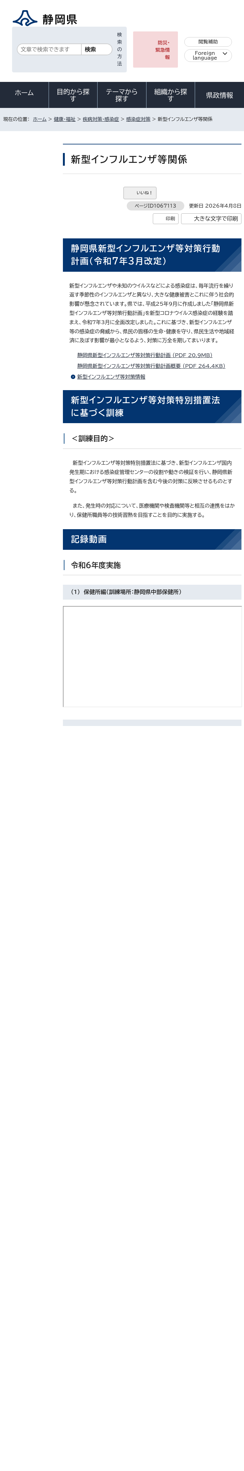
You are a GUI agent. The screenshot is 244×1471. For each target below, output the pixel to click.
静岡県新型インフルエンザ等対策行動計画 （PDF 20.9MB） (147, 355)
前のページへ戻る (179, 1277)
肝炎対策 (25, 271)
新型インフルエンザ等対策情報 (111, 376)
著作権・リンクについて (32, 1402)
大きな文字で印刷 (216, 218)
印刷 (170, 218)
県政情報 (219, 95)
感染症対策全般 (29, 361)
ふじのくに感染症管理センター (30, 214)
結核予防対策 (29, 255)
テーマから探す (122, 95)
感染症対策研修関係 (29, 383)
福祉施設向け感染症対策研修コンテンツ (31, 408)
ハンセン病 (26, 319)
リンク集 (167, 1409)
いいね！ (145, 193)
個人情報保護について (103, 1402)
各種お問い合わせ (157, 1363)
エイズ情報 (26, 287)
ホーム (24, 92)
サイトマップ (20, 1416)
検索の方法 (119, 49)
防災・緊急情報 (162, 50)
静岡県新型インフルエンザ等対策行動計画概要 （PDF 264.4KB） (154, 366)
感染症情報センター (31, 236)
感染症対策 (138, 119)
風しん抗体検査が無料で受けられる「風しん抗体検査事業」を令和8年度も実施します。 (31, 445)
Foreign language (205, 55)
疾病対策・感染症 (101, 119)
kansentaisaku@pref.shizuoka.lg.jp (138, 1249)
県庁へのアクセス (213, 1363)
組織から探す (170, 95)
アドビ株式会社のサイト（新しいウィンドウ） (155, 1161)
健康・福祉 (64, 119)
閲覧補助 (208, 41)
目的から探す (73, 95)
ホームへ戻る (227, 1277)
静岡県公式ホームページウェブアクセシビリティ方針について (72, 1409)
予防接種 (25, 303)
